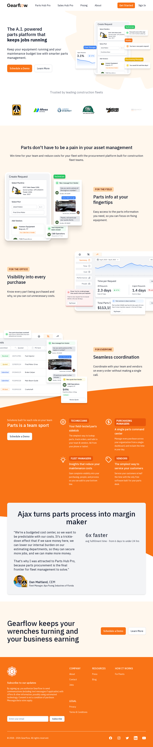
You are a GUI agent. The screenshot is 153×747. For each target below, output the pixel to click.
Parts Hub (43, 5)
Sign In (142, 5)
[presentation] (30, 710)
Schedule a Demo (20, 68)
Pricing (84, 5)
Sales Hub (65, 5)
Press (94, 674)
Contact (73, 679)
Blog (94, 679)
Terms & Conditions (78, 712)
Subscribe (57, 719)
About (98, 5)
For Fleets (119, 674)
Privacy (72, 706)
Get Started (126, 5)
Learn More (43, 68)
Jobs (71, 685)
